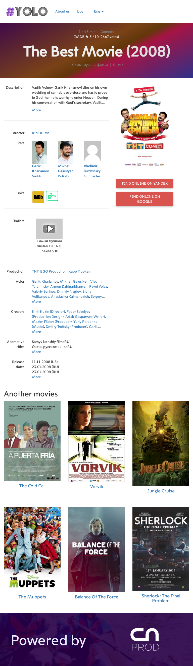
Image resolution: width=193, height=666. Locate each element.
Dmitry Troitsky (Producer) (66, 327)
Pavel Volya (98, 286)
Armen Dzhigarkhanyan (68, 286)
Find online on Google (144, 199)
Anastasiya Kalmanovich (70, 296)
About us (62, 11)
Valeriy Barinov (43, 291)
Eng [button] (99, 11)
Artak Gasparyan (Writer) (85, 317)
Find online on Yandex (145, 183)
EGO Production (53, 271)
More (36, 110)
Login (81, 11)
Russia (118, 65)
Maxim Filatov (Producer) (52, 322)
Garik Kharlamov (45, 281)
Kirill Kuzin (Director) (48, 312)
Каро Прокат (79, 271)
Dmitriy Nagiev (69, 291)
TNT (35, 271)
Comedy (107, 32)
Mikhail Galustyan (74, 281)
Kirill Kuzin (40, 133)
